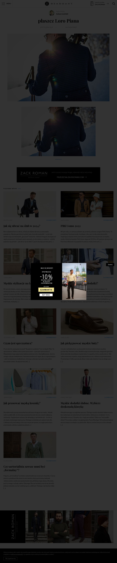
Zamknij (110, 264)
